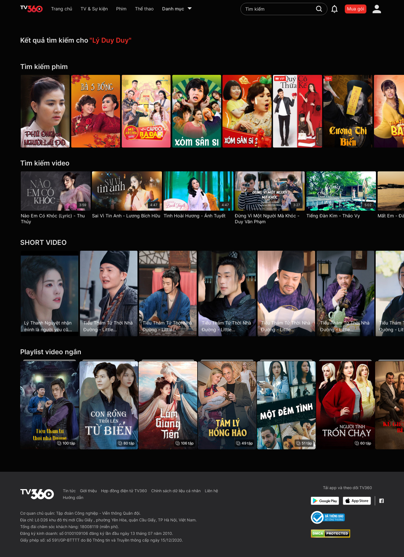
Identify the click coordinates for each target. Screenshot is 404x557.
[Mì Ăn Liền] (149, 111)
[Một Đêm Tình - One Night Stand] (293, 404)
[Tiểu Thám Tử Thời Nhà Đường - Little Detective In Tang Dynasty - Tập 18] (354, 294)
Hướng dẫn (73, 497)
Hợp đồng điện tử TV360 (124, 490)
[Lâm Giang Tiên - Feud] (171, 404)
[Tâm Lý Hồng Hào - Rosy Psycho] (232, 404)
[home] (31, 9)
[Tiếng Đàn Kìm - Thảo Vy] (348, 196)
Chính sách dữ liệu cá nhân (176, 490)
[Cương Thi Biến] (358, 111)
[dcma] (330, 536)
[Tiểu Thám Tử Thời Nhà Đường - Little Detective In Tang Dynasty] (49, 404)
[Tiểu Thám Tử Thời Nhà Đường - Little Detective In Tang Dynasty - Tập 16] (110, 294)
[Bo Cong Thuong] (328, 517)
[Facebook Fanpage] (381, 500)
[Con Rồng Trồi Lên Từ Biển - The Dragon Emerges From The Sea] (110, 404)
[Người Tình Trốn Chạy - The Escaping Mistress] (354, 404)
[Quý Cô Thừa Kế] (306, 111)
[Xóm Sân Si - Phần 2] (254, 111)
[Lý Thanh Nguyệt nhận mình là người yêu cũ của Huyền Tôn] (49, 294)
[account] (377, 9)
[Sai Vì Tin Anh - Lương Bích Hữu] (129, 196)
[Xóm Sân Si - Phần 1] (202, 111)
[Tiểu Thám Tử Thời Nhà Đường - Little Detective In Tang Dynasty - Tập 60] (232, 294)
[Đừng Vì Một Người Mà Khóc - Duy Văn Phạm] (275, 199)
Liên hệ (211, 490)
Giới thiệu (88, 490)
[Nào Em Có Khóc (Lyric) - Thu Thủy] (56, 199)
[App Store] (357, 500)
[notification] (334, 9)
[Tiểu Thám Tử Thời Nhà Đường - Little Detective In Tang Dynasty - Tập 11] (293, 294)
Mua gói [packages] (355, 8)
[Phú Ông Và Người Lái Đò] (45, 111)
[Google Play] (325, 500)
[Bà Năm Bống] (97, 111)
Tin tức (69, 490)
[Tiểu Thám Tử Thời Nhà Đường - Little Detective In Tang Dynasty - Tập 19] (171, 294)
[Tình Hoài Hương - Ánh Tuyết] (202, 196)
